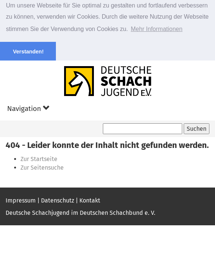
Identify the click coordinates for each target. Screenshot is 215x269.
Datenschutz (57, 200)
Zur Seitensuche (42, 167)
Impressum (21, 200)
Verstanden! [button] (28, 52)
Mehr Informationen (157, 29)
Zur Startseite (38, 158)
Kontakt (89, 200)
